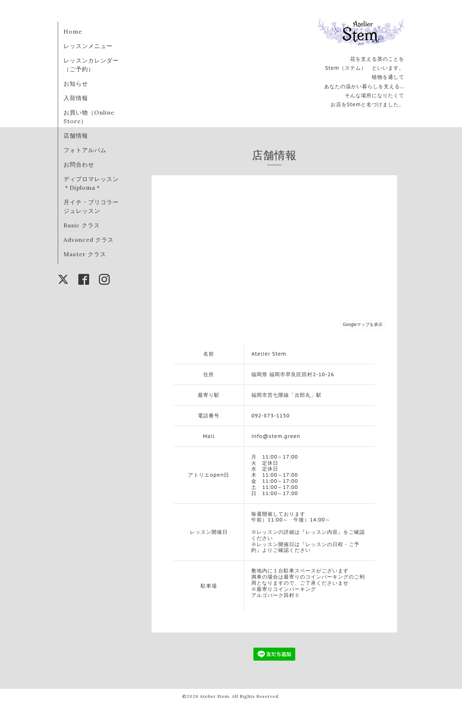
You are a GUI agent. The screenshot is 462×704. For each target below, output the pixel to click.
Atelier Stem (214, 696)
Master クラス (85, 254)
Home (73, 31)
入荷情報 (76, 98)
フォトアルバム (85, 150)
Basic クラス (82, 225)
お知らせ (76, 83)
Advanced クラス (89, 239)
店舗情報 (76, 135)
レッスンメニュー (88, 46)
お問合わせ (79, 164)
